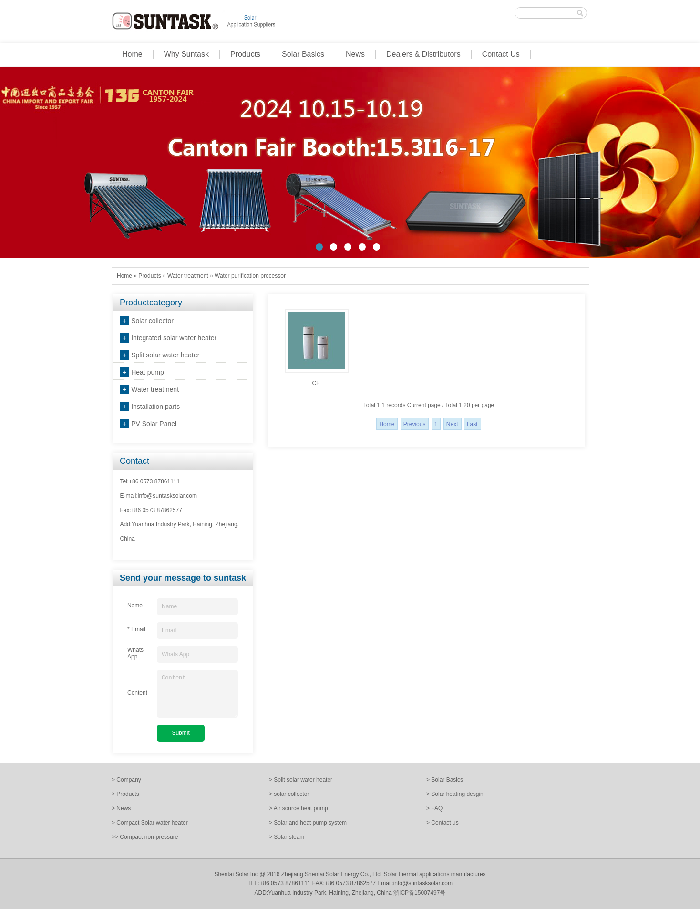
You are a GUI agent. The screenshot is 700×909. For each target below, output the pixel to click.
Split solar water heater (165, 355)
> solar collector (289, 794)
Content (197, 694)
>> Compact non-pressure (145, 837)
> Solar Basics (444, 779)
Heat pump (147, 372)
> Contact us (442, 822)
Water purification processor (250, 275)
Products (245, 54)
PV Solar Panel (153, 424)
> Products (125, 794)
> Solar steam (286, 837)
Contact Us (501, 54)
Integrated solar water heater (173, 338)
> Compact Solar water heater (150, 822)
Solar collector (152, 320)
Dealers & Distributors (423, 54)
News (355, 54)
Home (132, 54)
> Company (126, 779)
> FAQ (434, 808)
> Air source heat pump (298, 808)
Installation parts (155, 406)
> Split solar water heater (300, 779)
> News (121, 808)
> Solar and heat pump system (308, 822)
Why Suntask (186, 54)
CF (315, 383)
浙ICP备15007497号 (419, 892)
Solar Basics (303, 54)
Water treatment (187, 275)
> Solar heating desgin (455, 794)
